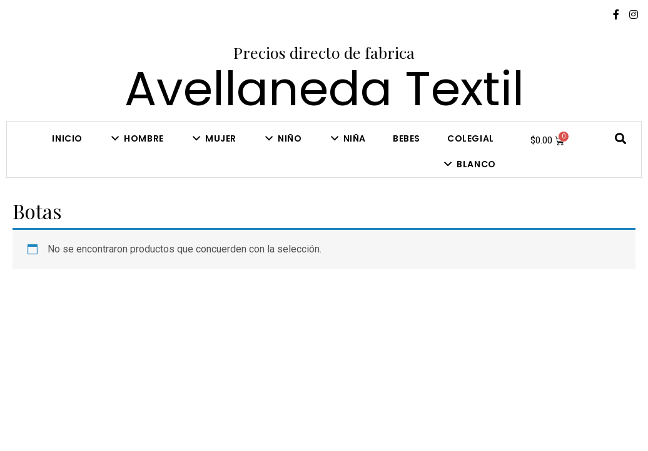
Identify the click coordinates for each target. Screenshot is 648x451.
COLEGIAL (470, 138)
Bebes (406, 138)
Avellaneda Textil (324, 88)
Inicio (67, 138)
